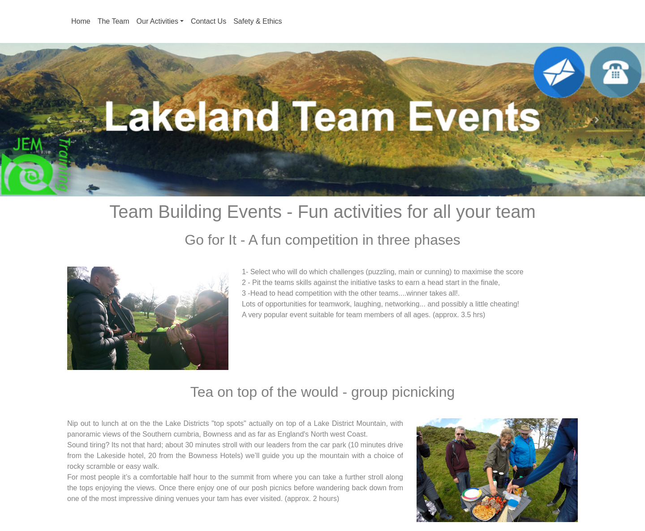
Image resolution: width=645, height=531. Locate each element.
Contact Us (208, 21)
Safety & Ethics (257, 21)
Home (80, 21)
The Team (113, 21)
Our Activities (157, 21)
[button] (48, 119)
